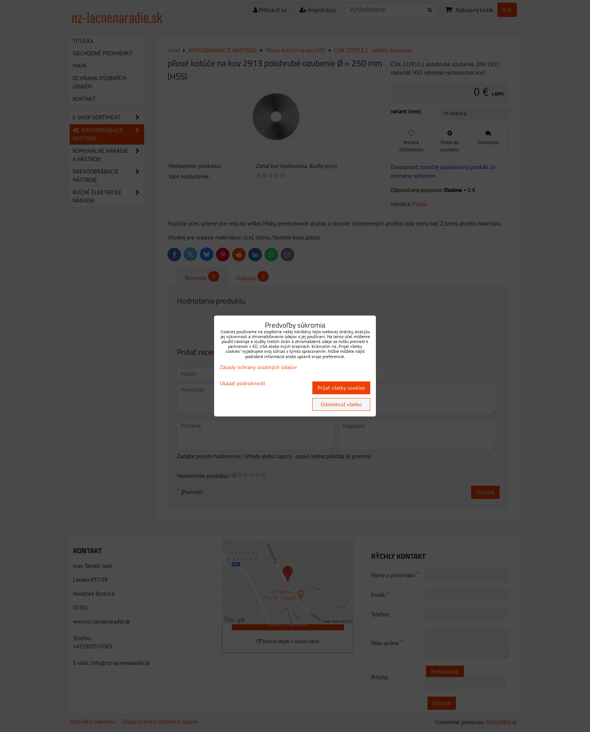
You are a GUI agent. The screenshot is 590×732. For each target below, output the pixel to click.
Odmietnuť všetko (341, 404)
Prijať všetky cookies (341, 387)
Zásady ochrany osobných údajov (258, 367)
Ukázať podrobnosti (242, 383)
